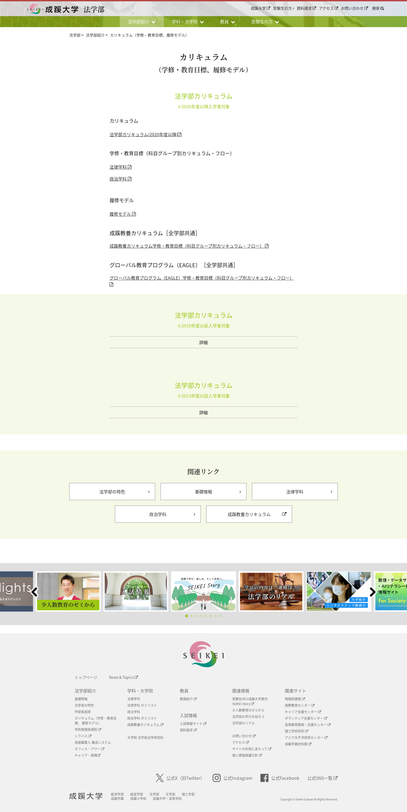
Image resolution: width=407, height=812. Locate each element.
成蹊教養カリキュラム (145, 724)
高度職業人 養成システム (93, 742)
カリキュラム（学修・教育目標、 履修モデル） (96, 721)
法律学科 (121, 167)
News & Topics (123, 677)
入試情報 (188, 715)
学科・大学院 (140, 690)
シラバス (83, 736)
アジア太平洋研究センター (306, 737)
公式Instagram (232, 778)
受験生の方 (283, 8)
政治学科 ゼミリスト (142, 718)
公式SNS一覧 (322, 778)
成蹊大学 (260, 8)
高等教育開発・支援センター (308, 724)
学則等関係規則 (88, 729)
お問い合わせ (354, 8)
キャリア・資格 (87, 755)
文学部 (175, 794)
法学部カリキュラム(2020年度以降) (145, 134)
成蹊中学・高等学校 (172, 798)
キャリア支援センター (303, 711)
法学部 (159, 794)
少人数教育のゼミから (248, 710)
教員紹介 (188, 698)
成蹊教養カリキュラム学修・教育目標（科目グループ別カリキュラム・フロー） (189, 246)
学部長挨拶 (83, 711)
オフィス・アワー (89, 748)
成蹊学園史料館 (298, 744)
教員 (184, 690)
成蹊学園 (122, 798)
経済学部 (122, 794)
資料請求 (306, 8)
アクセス (328, 8)
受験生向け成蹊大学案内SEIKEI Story (250, 701)
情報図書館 (295, 698)
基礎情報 (81, 698)
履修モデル (123, 214)
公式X (180, 778)
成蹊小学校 (143, 798)
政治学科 (121, 178)
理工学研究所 (296, 731)
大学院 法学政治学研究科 (145, 737)
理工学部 (193, 794)
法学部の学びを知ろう (248, 716)
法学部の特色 (84, 705)
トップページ (86, 677)
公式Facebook (279, 778)
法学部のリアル (243, 723)
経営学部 (141, 794)
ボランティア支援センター (306, 718)
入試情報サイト (193, 723)
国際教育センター (300, 705)
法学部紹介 (85, 690)
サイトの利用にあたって (251, 748)
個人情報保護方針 (247, 755)
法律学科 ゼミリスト (142, 705)
